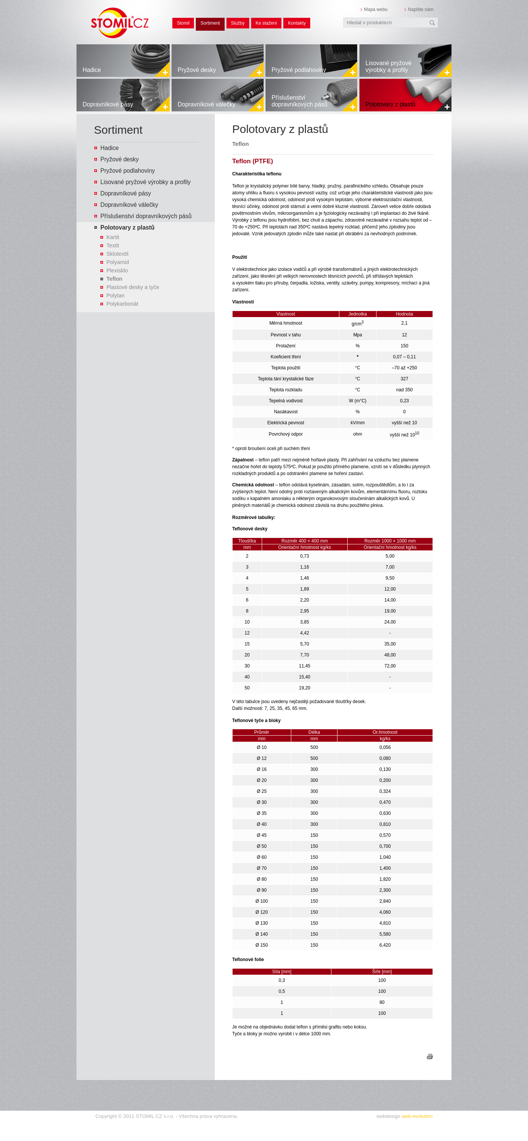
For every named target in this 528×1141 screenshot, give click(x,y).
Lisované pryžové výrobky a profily (388, 66)
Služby (238, 23)
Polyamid (117, 262)
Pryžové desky (197, 70)
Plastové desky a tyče (132, 287)
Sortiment (210, 23)
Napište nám (420, 9)
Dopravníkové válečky (207, 104)
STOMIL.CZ (120, 15)
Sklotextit (117, 254)
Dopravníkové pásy (108, 104)
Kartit (112, 237)
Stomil (183, 23)
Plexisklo (117, 270)
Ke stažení (266, 23)
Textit (112, 245)
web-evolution (417, 1116)
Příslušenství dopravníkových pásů (299, 101)
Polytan (115, 295)
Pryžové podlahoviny (299, 70)
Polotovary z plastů (391, 104)
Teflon (114, 279)
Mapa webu (375, 9)
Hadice (92, 70)
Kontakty (297, 23)
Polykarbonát (122, 304)
